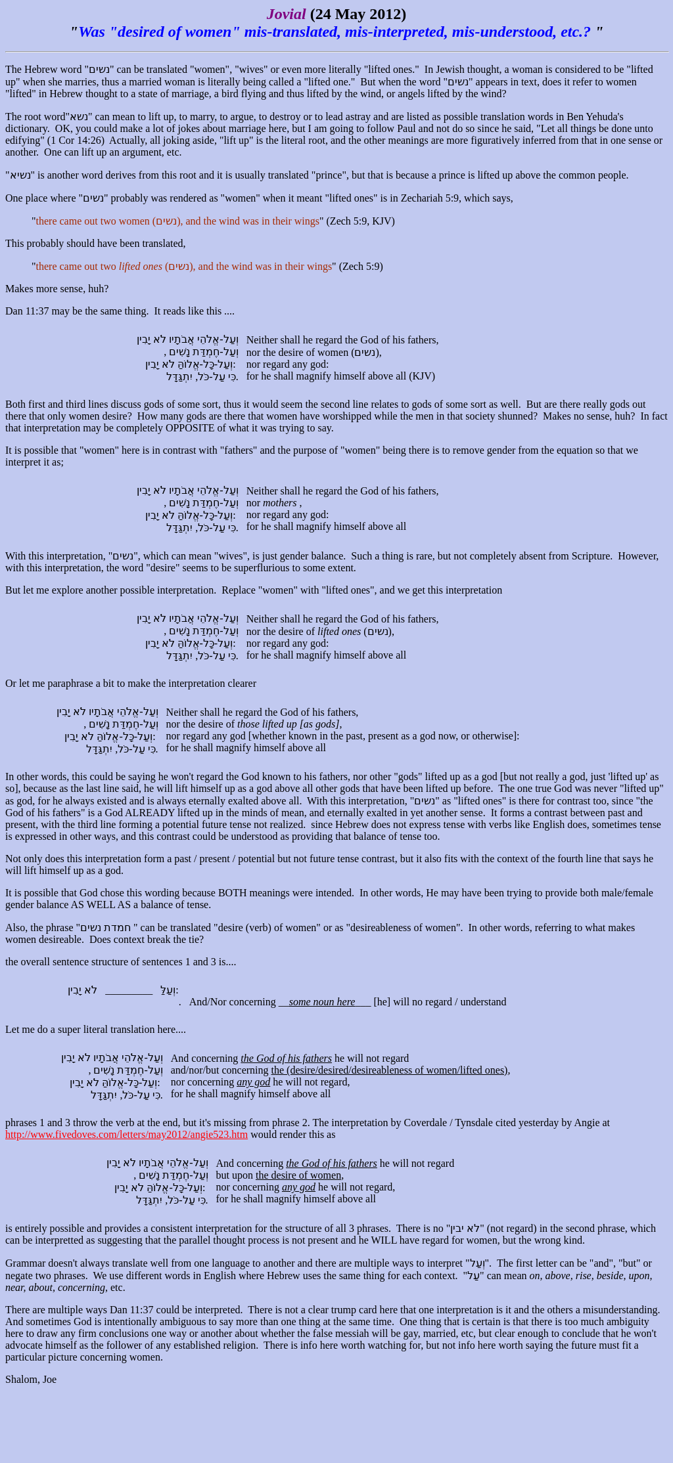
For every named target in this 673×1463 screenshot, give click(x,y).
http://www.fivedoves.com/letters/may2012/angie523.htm (126, 1134)
